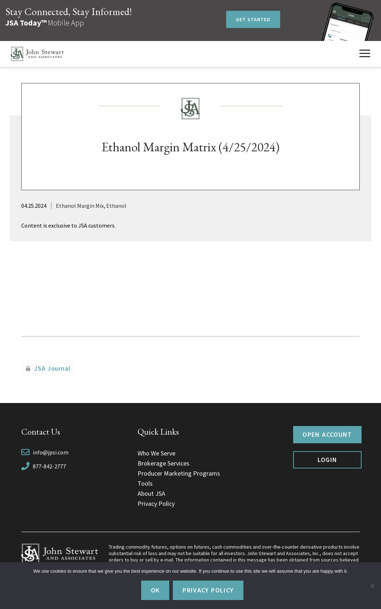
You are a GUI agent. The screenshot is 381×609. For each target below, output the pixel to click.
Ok (155, 590)
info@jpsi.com (50, 452)
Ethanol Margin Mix (80, 205)
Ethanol (116, 205)
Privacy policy (208, 590)
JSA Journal (52, 368)
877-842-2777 (49, 466)
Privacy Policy (156, 503)
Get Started (253, 19)
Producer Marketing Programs (179, 473)
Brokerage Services (163, 463)
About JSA (151, 493)
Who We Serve (156, 453)
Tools (145, 483)
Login (327, 459)
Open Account (327, 434)
